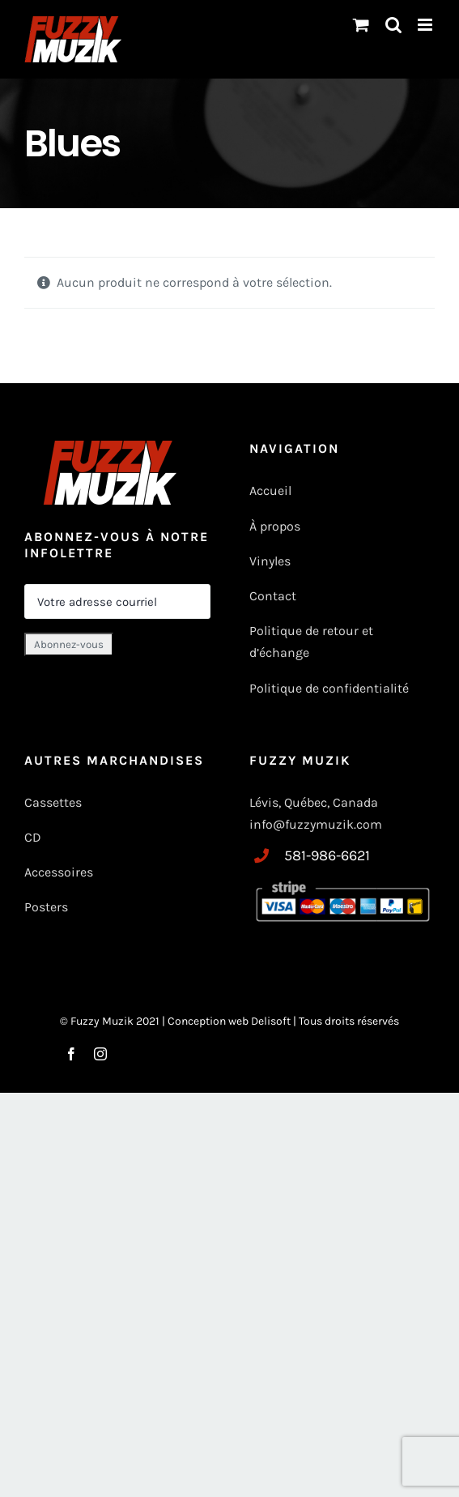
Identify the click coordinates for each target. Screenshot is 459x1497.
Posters (46, 907)
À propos (274, 526)
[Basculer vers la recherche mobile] (393, 24)
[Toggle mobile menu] (426, 24)
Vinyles (270, 561)
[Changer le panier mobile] (361, 24)
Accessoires (60, 872)
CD (32, 837)
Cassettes (53, 802)
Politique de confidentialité (329, 688)
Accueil (270, 490)
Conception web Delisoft (230, 1021)
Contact (272, 595)
